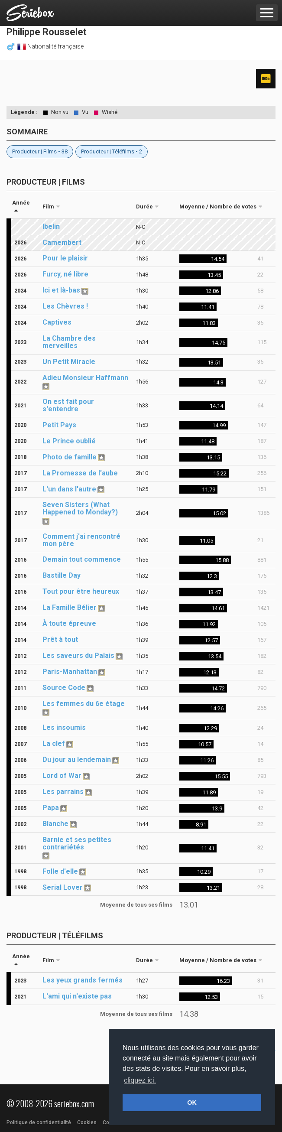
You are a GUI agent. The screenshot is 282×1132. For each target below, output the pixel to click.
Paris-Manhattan (69, 671)
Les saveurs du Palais (78, 655)
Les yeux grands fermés (82, 980)
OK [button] (192, 1102)
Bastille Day (61, 575)
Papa (50, 807)
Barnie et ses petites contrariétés (76, 843)
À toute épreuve (69, 623)
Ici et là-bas (61, 290)
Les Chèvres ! (65, 306)
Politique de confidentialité (38, 1122)
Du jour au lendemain (76, 759)
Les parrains (63, 791)
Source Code (63, 687)
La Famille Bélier (69, 607)
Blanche (55, 823)
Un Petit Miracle (68, 361)
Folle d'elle (60, 871)
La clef (53, 743)
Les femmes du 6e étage (83, 703)
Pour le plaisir (65, 258)
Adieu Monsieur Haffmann (85, 377)
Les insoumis (64, 727)
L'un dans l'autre (69, 489)
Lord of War (61, 775)
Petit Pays (59, 425)
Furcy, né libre (65, 274)
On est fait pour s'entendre (68, 405)
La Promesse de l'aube (80, 473)
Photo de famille (69, 457)
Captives (56, 322)
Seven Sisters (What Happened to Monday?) (80, 508)
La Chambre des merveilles (69, 342)
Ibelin (51, 226)
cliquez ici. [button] (140, 1080)
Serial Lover (62, 887)
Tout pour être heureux (80, 591)
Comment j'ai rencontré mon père (81, 540)
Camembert (61, 242)
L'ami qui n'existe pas (77, 996)
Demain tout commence (81, 559)
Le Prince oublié (69, 441)
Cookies (87, 1122)
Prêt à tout (60, 639)
